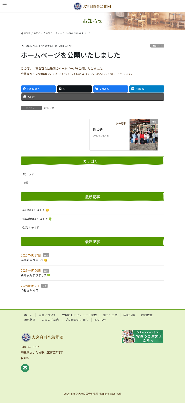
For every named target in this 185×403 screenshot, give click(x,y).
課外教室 (30, 320)
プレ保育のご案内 (76, 320)
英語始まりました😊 (35, 210)
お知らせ (157, 46)
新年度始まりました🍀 (37, 219)
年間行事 (129, 315)
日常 (25, 183)
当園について (47, 315)
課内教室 (147, 315)
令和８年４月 (31, 227)
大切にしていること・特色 (79, 315)
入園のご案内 (50, 320)
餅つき (98, 129)
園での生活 (110, 315)
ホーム (28, 315)
